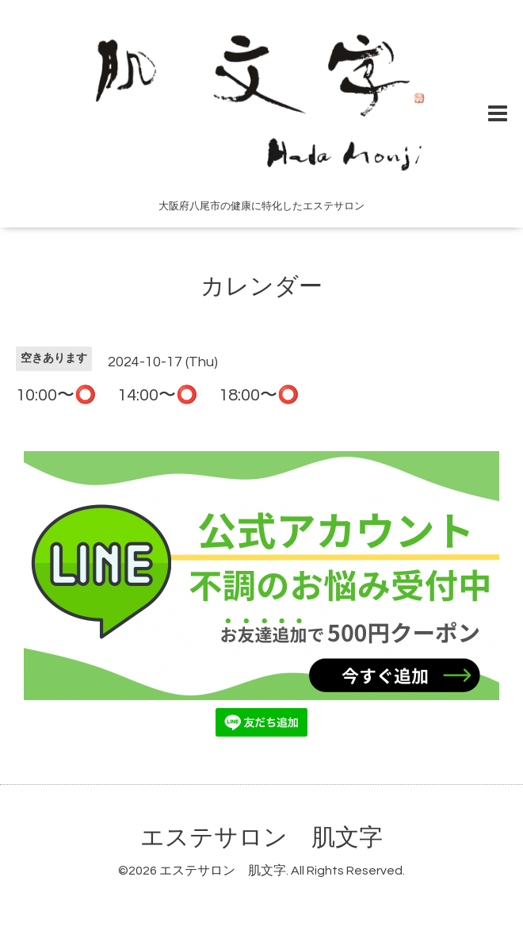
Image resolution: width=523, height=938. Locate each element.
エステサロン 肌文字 (261, 837)
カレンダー (261, 286)
